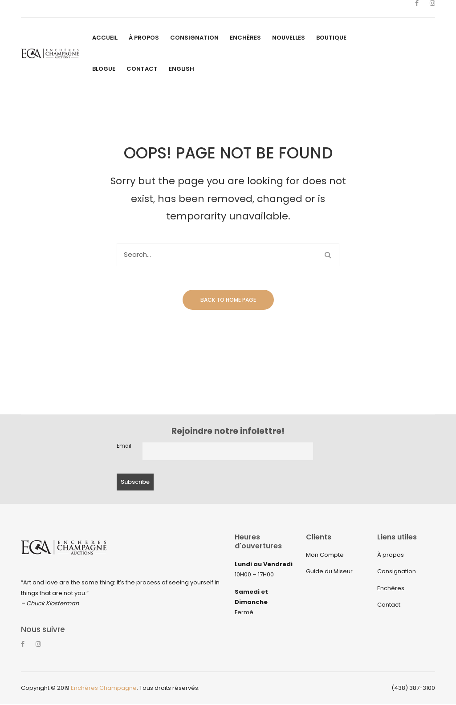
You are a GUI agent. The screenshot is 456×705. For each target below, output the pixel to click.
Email (124, 446)
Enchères (390, 588)
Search (328, 254)
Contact (388, 604)
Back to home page (228, 300)
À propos (390, 555)
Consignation (396, 571)
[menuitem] (105, 37)
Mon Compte (325, 555)
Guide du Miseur (329, 571)
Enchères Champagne (104, 688)
